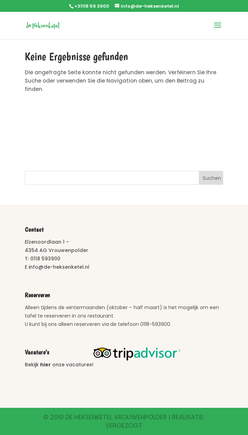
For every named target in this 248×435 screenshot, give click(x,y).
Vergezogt (123, 425)
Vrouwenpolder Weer (124, 134)
